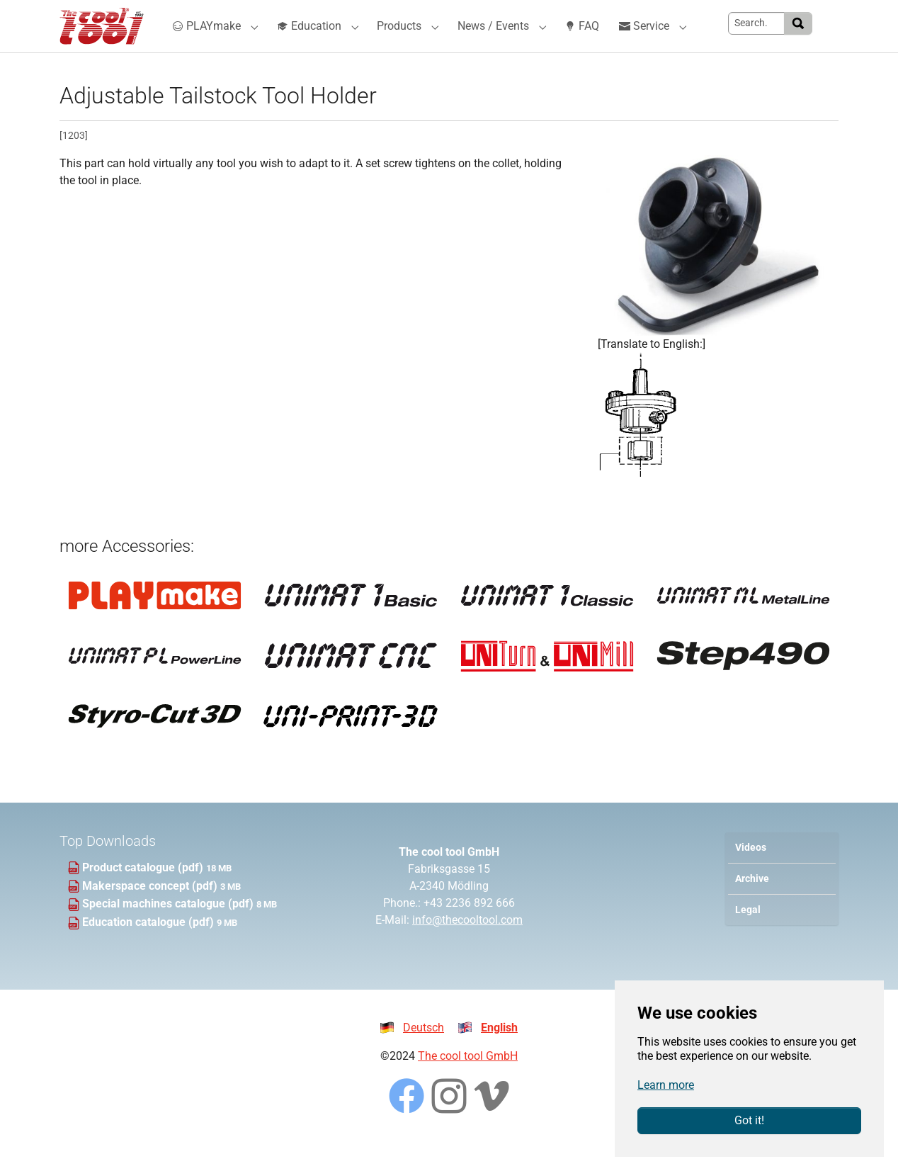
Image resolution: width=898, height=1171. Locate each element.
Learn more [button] (665, 1085)
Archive (752, 904)
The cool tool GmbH (468, 1081)
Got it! (749, 1120)
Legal (748, 935)
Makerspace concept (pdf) (151, 910)
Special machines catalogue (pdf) (169, 929)
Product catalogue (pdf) (144, 893)
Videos (750, 872)
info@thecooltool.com (467, 945)
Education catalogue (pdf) (149, 947)
